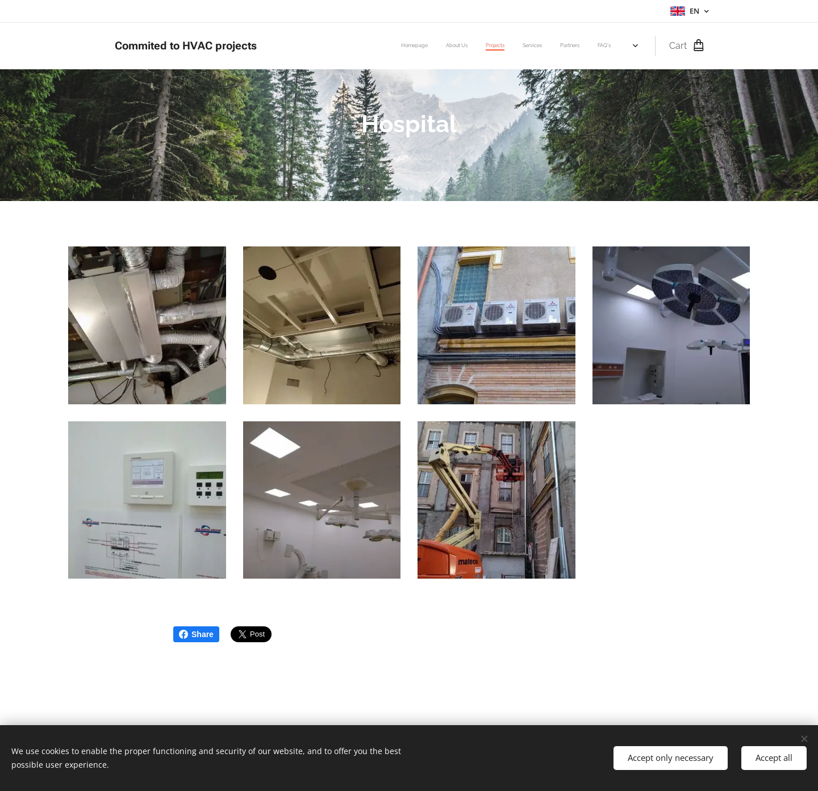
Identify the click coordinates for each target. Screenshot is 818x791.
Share (196, 634)
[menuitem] (492, 46)
